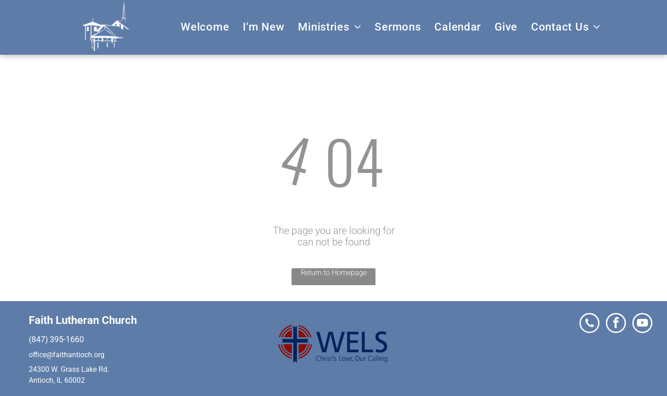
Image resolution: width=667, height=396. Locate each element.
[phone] (589, 324)
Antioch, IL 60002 (57, 380)
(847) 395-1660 (56, 339)
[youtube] (642, 324)
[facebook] (616, 324)
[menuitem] (205, 27)
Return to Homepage (334, 272)
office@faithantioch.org (66, 354)
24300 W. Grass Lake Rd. (69, 369)
